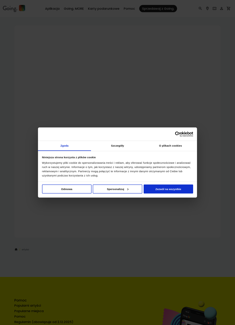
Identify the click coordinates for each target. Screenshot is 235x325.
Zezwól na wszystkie (168, 188)
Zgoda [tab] (64, 145)
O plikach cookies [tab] (170, 145)
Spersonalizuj (117, 188)
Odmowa (66, 188)
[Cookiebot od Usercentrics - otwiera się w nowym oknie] (177, 134)
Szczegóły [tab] (117, 145)
